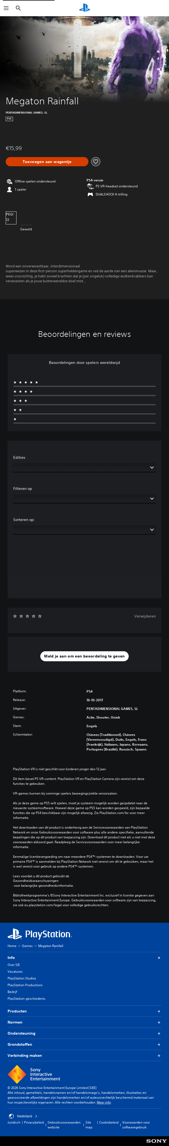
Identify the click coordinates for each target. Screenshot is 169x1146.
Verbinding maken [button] (84, 1055)
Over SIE (14, 964)
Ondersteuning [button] (84, 1033)
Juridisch (14, 1122)
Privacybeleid (34, 1122)
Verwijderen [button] (145, 616)
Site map (88, 1125)
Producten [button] (84, 1011)
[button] (84, 656)
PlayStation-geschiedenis (26, 998)
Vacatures (15, 971)
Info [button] (84, 958)
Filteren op (22, 488)
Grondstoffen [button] (84, 1044)
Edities (19, 457)
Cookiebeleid (108, 1122)
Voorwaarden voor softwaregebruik (136, 1125)
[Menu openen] (6, 8)
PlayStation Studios (22, 978)
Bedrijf (12, 991)
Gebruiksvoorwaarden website (64, 1125)
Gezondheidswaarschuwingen (35, 881)
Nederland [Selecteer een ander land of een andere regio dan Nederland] (23, 1116)
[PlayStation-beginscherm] (84, 8)
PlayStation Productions (25, 985)
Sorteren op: (24, 519)
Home (12, 946)
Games (27, 946)
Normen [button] (84, 1022)
